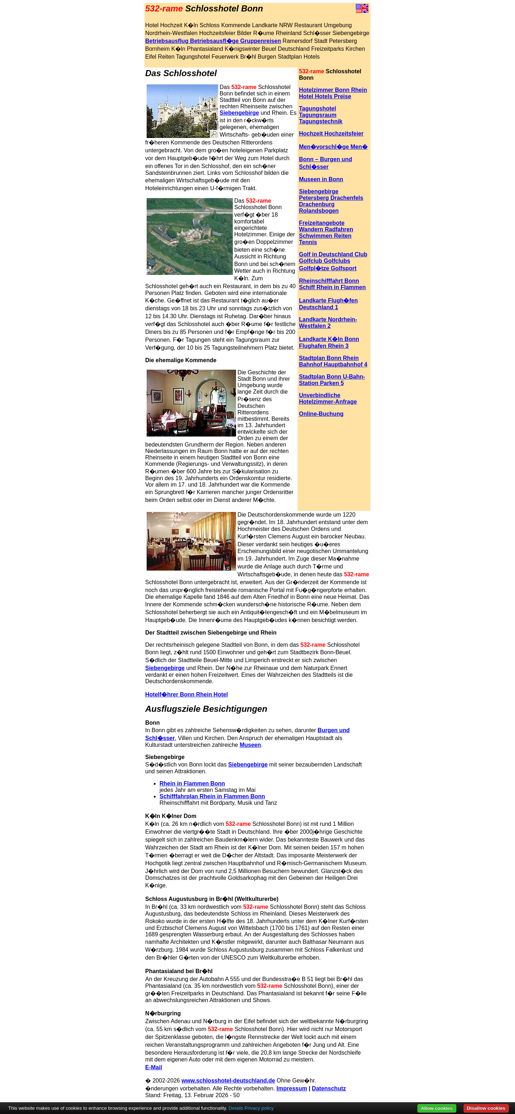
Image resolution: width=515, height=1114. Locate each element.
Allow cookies (437, 1108)
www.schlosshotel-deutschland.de (228, 1081)
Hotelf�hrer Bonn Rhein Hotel (186, 694)
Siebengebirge (239, 113)
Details (236, 1108)
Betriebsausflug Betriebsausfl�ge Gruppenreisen (213, 41)
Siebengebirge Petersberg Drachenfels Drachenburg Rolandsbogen (331, 201)
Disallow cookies (486, 1108)
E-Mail (153, 1067)
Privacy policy (259, 1108)
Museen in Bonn (321, 179)
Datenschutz (329, 1088)
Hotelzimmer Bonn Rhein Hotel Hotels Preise (333, 93)
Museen (250, 745)
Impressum (291, 1088)
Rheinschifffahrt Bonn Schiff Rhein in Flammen (332, 284)
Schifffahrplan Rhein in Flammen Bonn (212, 796)
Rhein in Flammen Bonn (192, 783)
